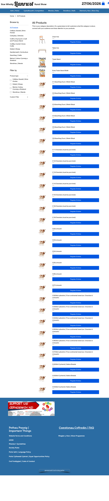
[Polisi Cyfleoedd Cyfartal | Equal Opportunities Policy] (30, 456)
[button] (103, 3)
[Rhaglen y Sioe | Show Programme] (71, 436)
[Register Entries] (75, 42)
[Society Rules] (21, 448)
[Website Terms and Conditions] (21, 436)
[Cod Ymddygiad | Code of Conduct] (30, 461)
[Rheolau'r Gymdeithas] (21, 444)
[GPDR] (21, 440)
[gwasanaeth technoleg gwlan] (54, 470)
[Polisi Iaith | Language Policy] (21, 452)
